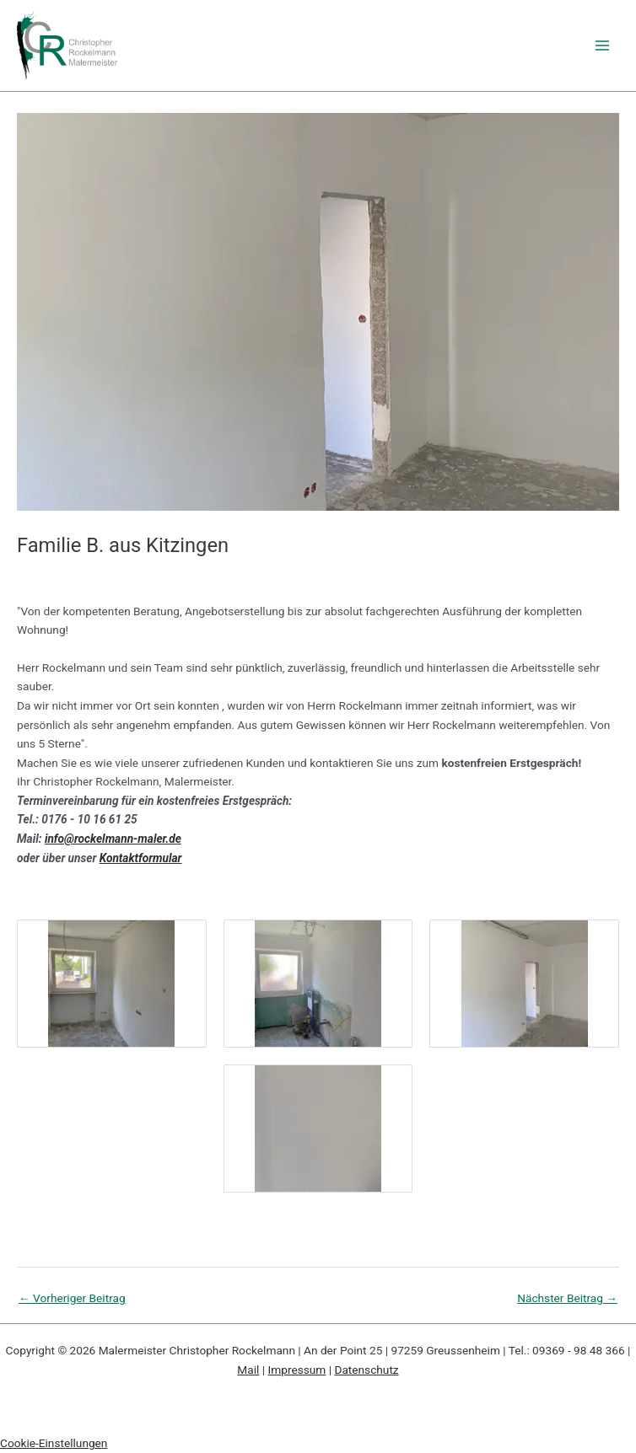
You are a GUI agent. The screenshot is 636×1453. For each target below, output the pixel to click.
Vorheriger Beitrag (72, 1298)
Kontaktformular (141, 858)
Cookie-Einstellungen (53, 1443)
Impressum (297, 1369)
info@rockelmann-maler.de (113, 838)
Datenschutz (366, 1369)
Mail (248, 1369)
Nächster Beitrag (567, 1298)
